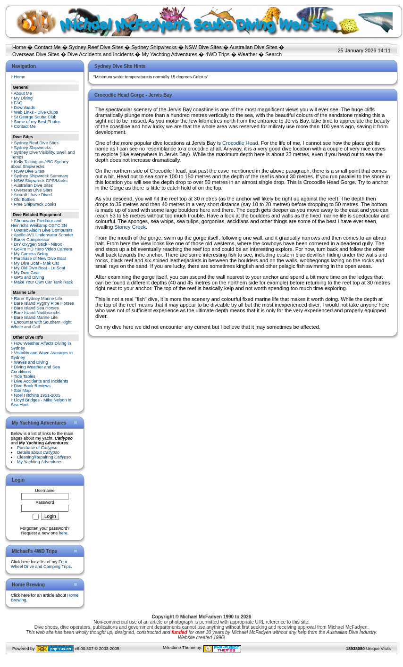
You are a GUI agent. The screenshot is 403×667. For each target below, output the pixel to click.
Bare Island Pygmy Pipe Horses (44, 303)
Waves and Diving (31, 362)
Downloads (24, 107)
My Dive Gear (27, 272)
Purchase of (37, 447)
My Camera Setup (31, 253)
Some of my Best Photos (37, 121)
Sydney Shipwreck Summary (41, 176)
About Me (23, 93)
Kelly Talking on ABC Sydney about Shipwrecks (39, 164)
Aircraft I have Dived (33, 194)
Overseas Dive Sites (35, 54)
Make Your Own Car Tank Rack (43, 282)
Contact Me (47, 47)
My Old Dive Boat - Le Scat (40, 268)
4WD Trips (217, 54)
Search (273, 54)
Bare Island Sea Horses (36, 308)
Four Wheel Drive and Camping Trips (41, 564)
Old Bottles (24, 199)
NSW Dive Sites (203, 47)
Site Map (22, 390)
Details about (38, 452)
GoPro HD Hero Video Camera (43, 249)
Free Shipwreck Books (35, 204)
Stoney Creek (130, 227)
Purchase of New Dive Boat (40, 258)
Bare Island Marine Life (36, 317)
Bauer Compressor (32, 239)
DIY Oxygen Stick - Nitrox (38, 244)
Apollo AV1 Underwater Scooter (43, 235)
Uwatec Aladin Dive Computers (43, 230)
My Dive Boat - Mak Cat (36, 263)
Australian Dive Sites (253, 47)
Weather (247, 54)
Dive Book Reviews (32, 386)
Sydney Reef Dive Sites (96, 47)
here (63, 533)
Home (19, 47)
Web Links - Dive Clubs (36, 112)
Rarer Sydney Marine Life (38, 298)
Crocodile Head (240, 143)
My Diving (23, 98)
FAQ (18, 102)
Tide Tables (24, 376)
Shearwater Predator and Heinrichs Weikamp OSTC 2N (39, 223)
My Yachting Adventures (170, 54)
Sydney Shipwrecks (154, 47)
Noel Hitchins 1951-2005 (37, 395)
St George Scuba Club (35, 117)
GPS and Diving (29, 277)
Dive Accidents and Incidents (100, 54)
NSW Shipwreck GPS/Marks (41, 180)
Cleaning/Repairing (44, 457)
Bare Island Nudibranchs (37, 312)
